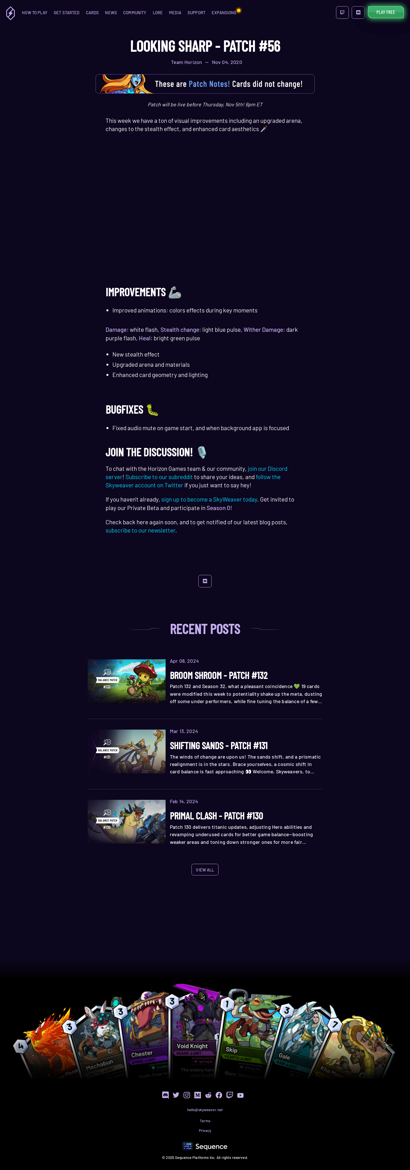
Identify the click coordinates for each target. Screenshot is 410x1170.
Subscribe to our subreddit (159, 476)
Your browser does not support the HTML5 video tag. (205, 225)
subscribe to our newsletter (140, 530)
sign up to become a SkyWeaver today (209, 499)
